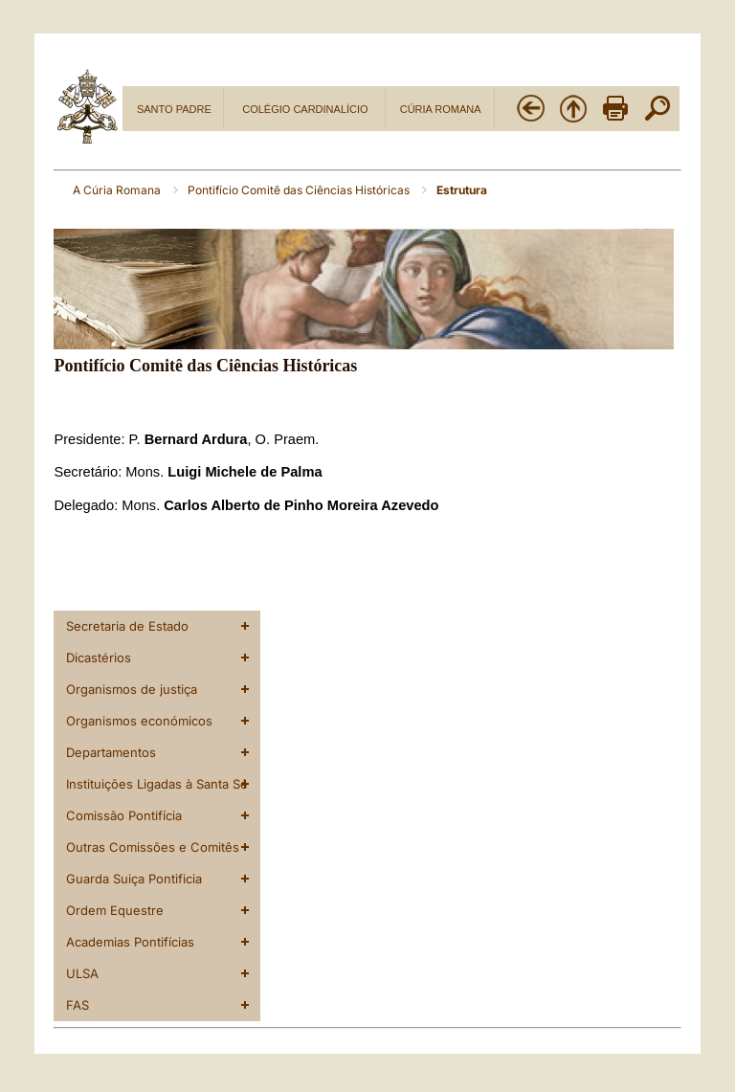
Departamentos (111, 752)
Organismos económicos (139, 720)
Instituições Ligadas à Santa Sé (157, 783)
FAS (77, 1005)
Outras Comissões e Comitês (152, 847)
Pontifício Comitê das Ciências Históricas (300, 190)
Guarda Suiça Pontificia (134, 878)
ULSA (82, 973)
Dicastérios (98, 657)
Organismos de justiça (131, 689)
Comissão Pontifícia (124, 815)
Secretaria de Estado (127, 626)
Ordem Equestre (115, 910)
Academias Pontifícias (130, 941)
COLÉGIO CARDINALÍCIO (305, 109)
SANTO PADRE (174, 109)
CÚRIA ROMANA (440, 109)
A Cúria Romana (118, 190)
